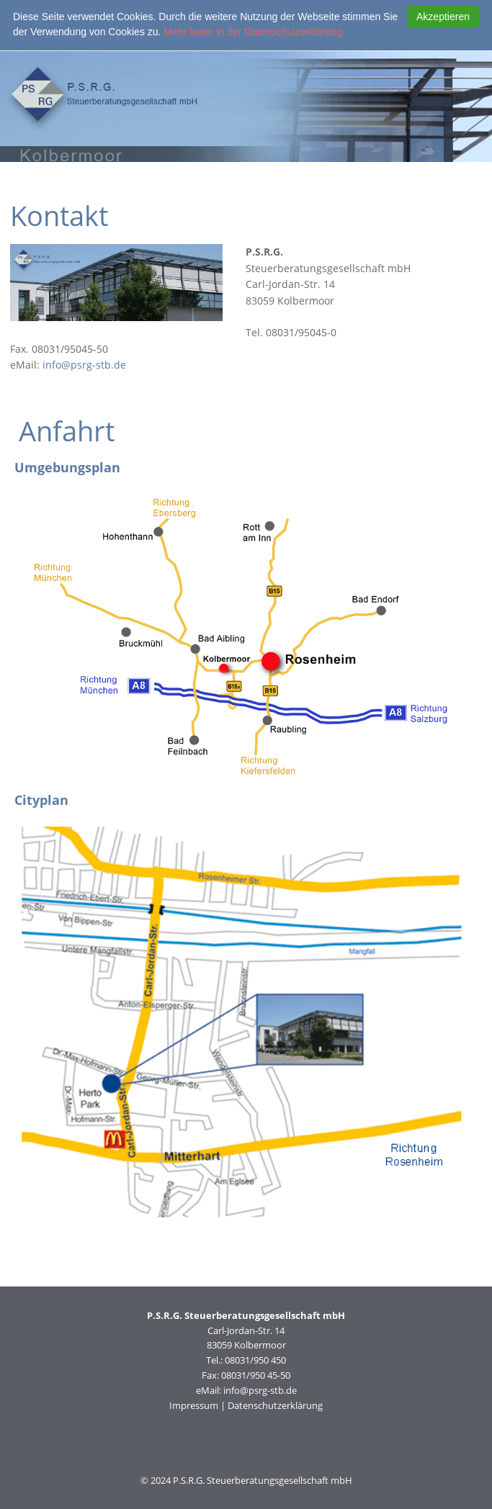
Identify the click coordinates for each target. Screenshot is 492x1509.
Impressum (193, 1405)
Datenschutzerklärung (275, 1405)
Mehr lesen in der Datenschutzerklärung (253, 31)
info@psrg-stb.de (84, 364)
